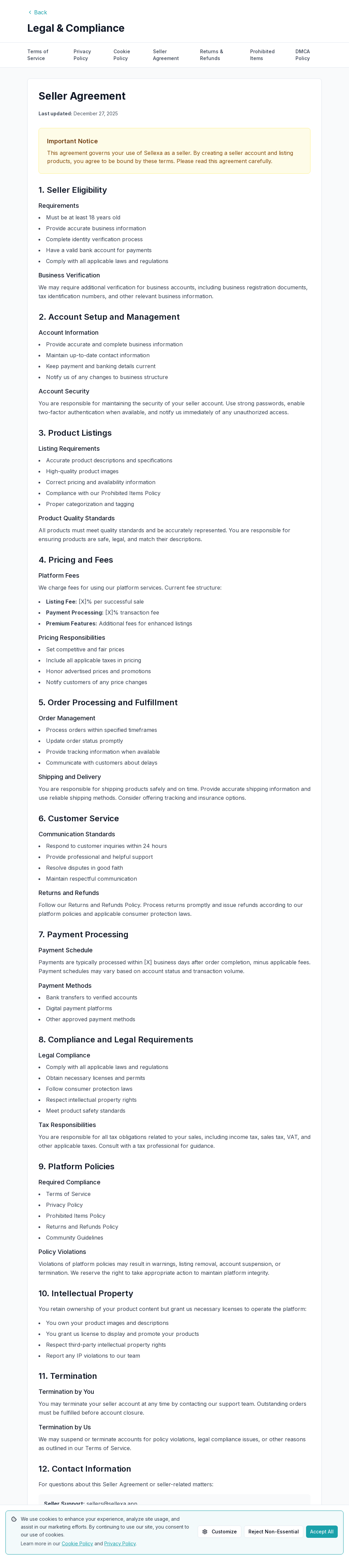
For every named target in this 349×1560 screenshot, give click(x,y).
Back (37, 12)
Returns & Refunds (211, 54)
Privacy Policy (82, 54)
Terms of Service (37, 54)
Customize (219, 1531)
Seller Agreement (166, 54)
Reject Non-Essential (273, 1531)
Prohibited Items (262, 54)
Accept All (322, 1531)
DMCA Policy (302, 54)
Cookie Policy (121, 54)
